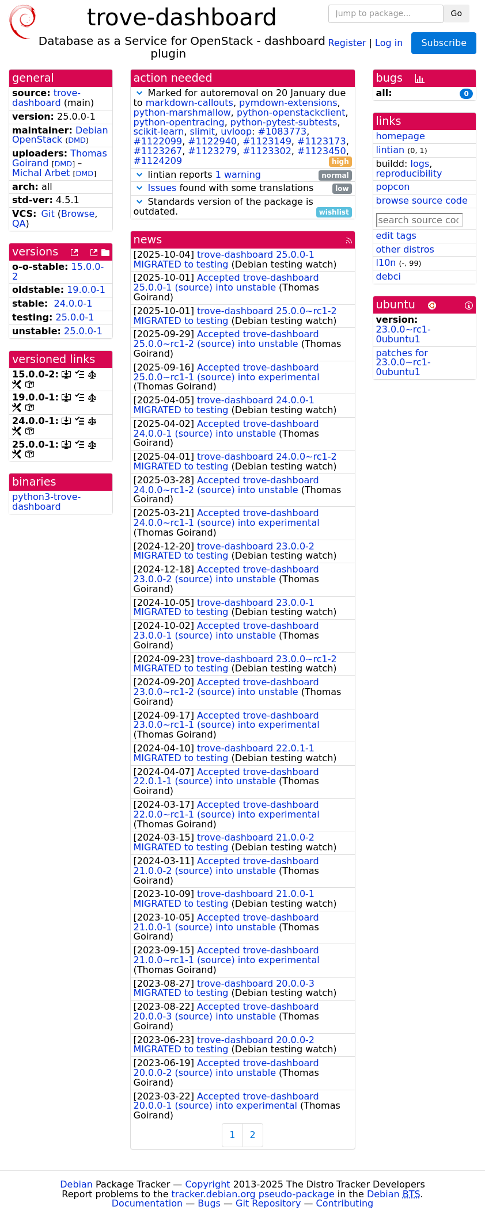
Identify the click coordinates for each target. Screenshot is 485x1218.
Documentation (147, 1203)
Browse (77, 213)
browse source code (422, 200)
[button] (139, 92)
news (148, 239)
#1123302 (266, 151)
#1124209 (158, 160)
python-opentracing (179, 122)
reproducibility (409, 173)
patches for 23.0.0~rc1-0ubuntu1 (403, 363)
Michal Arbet (41, 172)
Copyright (207, 1184)
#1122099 (158, 141)
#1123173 (321, 141)
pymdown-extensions (288, 102)
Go (456, 13)
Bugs (209, 1203)
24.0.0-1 (73, 303)
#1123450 (321, 151)
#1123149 (266, 141)
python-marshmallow (182, 112)
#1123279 (212, 151)
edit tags (396, 235)
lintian (390, 149)
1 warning (238, 174)
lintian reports (243, 175)
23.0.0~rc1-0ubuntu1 (403, 334)
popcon (393, 186)
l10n (386, 262)
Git (48, 213)
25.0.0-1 (75, 317)
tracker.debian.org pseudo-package (253, 1194)
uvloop (236, 131)
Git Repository (268, 1203)
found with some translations (243, 188)
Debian (76, 1184)
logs (419, 163)
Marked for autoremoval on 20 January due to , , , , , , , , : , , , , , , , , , (243, 127)
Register (347, 42)
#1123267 (158, 151)
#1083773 (282, 131)
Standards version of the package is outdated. (243, 207)
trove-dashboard (46, 97)
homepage (400, 136)
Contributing (345, 1203)
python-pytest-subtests (284, 122)
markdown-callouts (189, 102)
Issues (162, 187)
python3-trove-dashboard (46, 501)
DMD (77, 140)
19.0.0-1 (86, 289)
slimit (202, 131)
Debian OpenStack (60, 135)
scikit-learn (159, 131)
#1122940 (212, 141)
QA (19, 223)
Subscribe (444, 42)
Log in (389, 42)
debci (388, 276)
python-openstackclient (291, 112)
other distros (405, 249)
